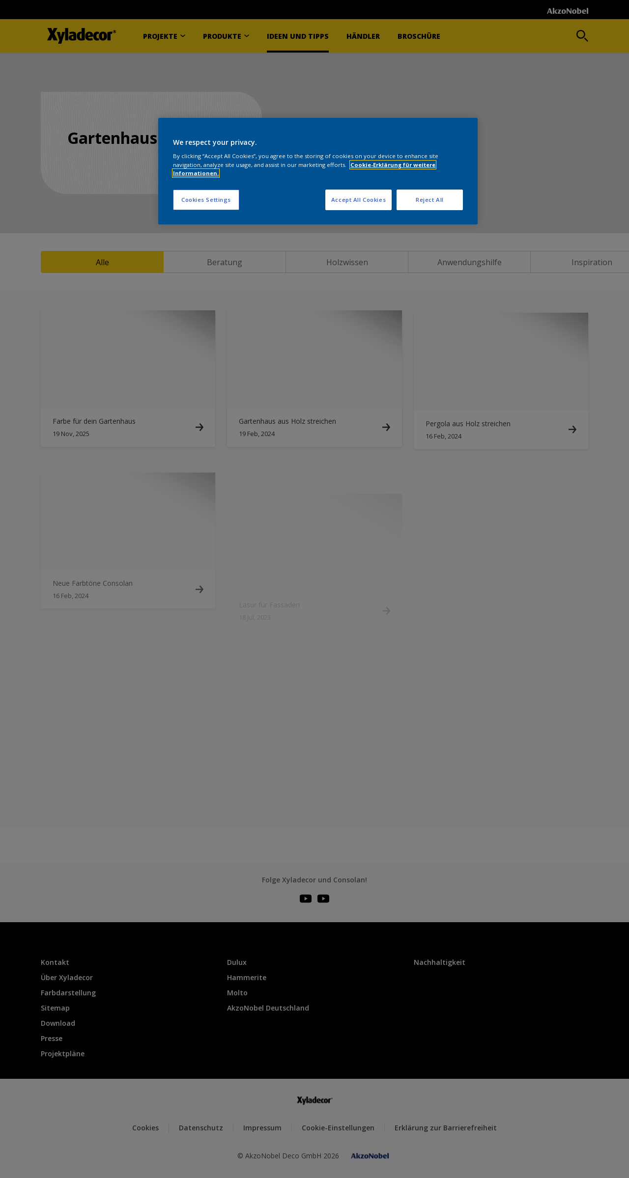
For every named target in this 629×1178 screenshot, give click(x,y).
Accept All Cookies (358, 199)
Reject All (430, 199)
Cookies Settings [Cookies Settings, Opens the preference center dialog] (206, 199)
